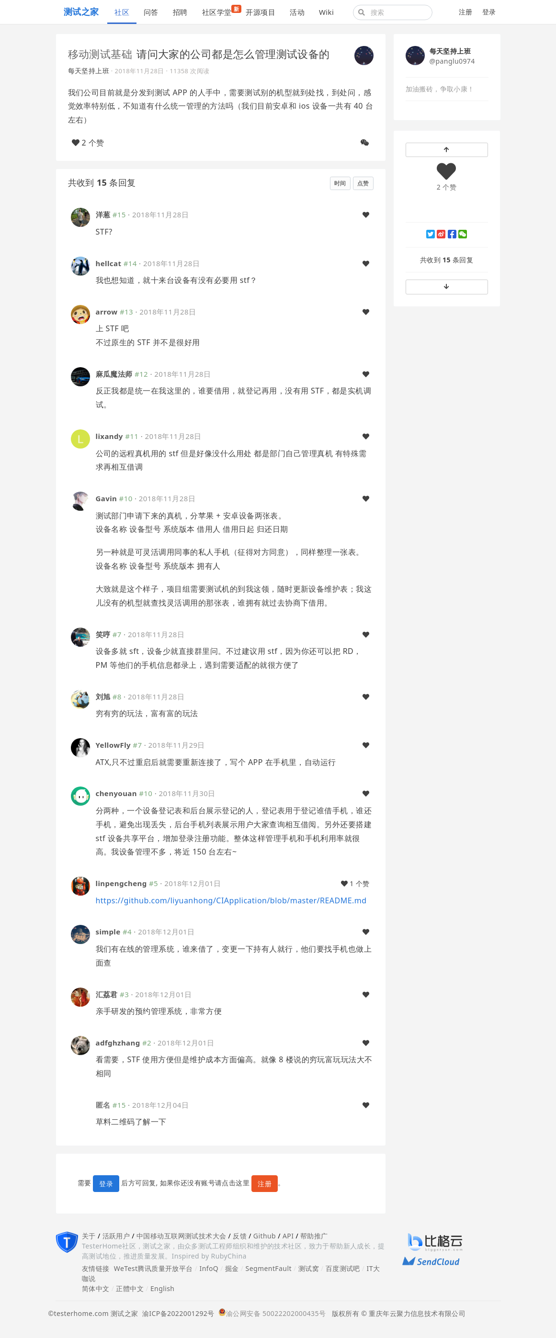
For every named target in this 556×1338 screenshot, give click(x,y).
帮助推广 (314, 1235)
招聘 (180, 12)
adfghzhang (118, 1042)
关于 (89, 1235)
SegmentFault (269, 1268)
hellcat (109, 263)
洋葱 (103, 214)
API (288, 1235)
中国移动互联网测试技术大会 (181, 1235)
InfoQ (208, 1268)
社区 (121, 12)
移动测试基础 (100, 53)
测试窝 (308, 1268)
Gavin (106, 498)
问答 (151, 12)
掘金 (232, 1268)
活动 (297, 12)
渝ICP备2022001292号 (176, 1313)
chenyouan (116, 793)
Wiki (326, 12)
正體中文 (130, 1288)
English (162, 1288)
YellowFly (113, 745)
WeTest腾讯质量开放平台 (153, 1268)
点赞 (363, 183)
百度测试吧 (343, 1268)
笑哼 (103, 634)
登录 (489, 11)
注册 (466, 11)
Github (264, 1235)
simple (108, 931)
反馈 (240, 1235)
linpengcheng (121, 883)
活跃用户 (116, 1235)
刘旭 (103, 696)
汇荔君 (107, 994)
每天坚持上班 (89, 70)
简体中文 (96, 1288)
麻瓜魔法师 (114, 374)
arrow (107, 311)
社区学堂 (220, 11)
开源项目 (260, 12)
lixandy (109, 436)
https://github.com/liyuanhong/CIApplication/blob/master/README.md (231, 900)
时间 (340, 183)
